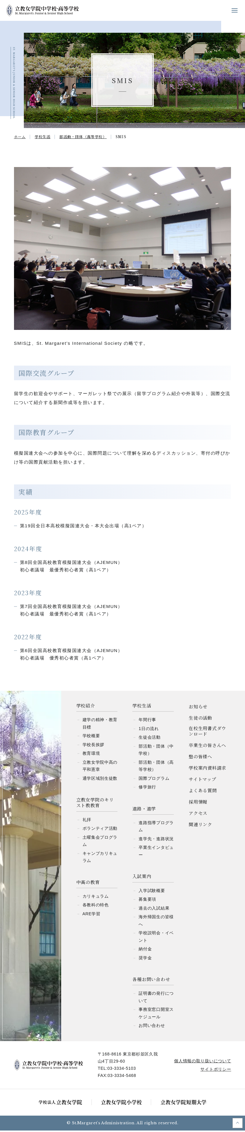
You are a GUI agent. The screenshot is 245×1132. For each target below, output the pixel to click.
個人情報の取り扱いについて (201, 1062)
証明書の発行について (156, 998)
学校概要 (91, 737)
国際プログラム (154, 779)
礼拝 (87, 821)
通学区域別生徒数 (100, 779)
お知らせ (198, 708)
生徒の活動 (200, 719)
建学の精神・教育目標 (100, 725)
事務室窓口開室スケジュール (156, 1014)
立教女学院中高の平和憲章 (100, 767)
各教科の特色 (96, 906)
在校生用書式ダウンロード (207, 732)
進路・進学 (144, 810)
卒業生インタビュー (156, 852)
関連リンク (200, 826)
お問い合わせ (152, 1027)
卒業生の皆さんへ (207, 746)
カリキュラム (96, 897)
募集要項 (147, 900)
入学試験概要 (152, 892)
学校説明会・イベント (156, 938)
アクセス (198, 814)
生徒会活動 (150, 738)
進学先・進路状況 (156, 840)
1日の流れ (149, 730)
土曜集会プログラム (100, 842)
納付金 (145, 950)
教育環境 (91, 754)
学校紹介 (85, 707)
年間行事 (147, 721)
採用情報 (198, 803)
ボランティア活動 (100, 829)
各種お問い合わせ (151, 980)
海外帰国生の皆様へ (156, 922)
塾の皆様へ (200, 758)
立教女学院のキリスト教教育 (95, 804)
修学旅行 (147, 788)
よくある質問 (203, 792)
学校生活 (141, 707)
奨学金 (145, 959)
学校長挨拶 (94, 746)
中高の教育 (88, 883)
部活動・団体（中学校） (156, 751)
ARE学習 (91, 915)
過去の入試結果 (154, 909)
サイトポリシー (214, 1070)
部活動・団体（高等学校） (156, 767)
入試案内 (141, 877)
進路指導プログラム (156, 828)
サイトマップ (202, 780)
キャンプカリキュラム (100, 858)
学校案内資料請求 (207, 769)
